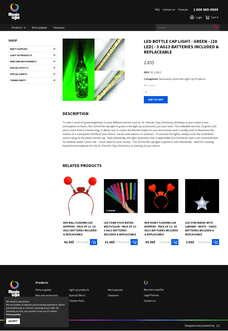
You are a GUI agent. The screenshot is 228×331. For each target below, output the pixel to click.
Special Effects (31, 69)
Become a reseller (154, 290)
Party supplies (31, 49)
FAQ (157, 9)
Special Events (31, 76)
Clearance (58, 27)
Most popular (39, 27)
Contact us (169, 9)
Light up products (31, 56)
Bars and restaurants (31, 62)
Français (183, 9)
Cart (211, 17)
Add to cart (156, 100)
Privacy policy (13, 314)
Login (196, 17)
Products (17, 27)
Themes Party (31, 82)
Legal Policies (152, 296)
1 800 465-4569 (205, 9)
